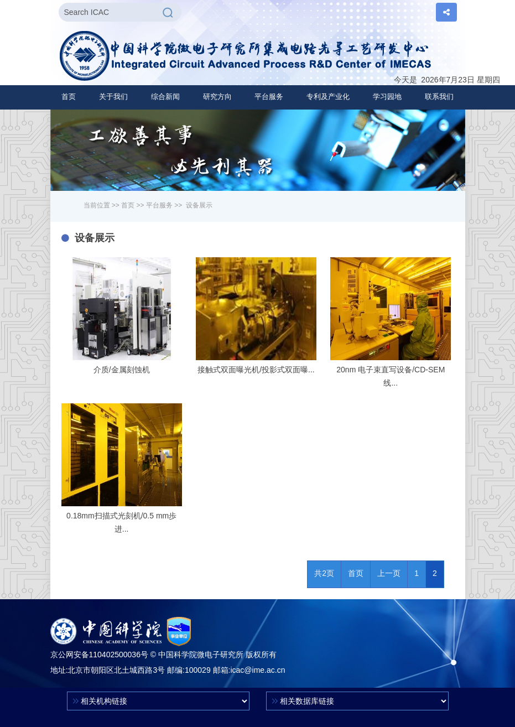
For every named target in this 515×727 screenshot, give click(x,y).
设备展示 (199, 205)
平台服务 (159, 205)
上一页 (388, 573)
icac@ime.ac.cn (257, 670)
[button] (113, 96)
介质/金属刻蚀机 (121, 369)
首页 (68, 96)
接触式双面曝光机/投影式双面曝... (256, 369)
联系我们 (439, 96)
